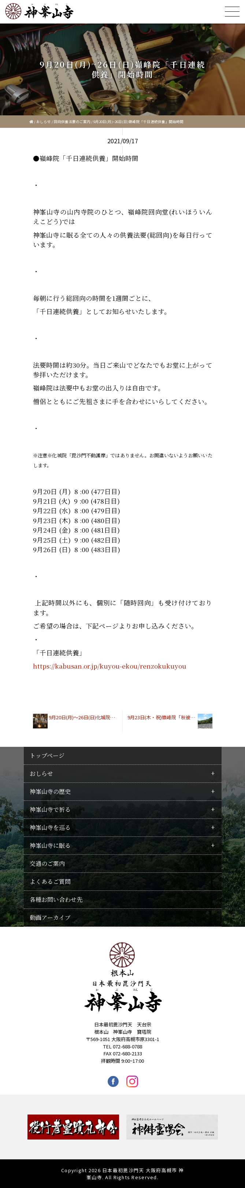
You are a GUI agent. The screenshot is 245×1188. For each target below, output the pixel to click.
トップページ (47, 755)
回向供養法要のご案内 (72, 121)
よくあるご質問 (50, 881)
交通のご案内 (47, 863)
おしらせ (43, 121)
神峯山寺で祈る (50, 809)
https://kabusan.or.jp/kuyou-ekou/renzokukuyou (109, 665)
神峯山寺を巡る (50, 827)
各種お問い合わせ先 (56, 899)
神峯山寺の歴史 (50, 791)
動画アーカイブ (50, 917)
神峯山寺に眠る (50, 845)
